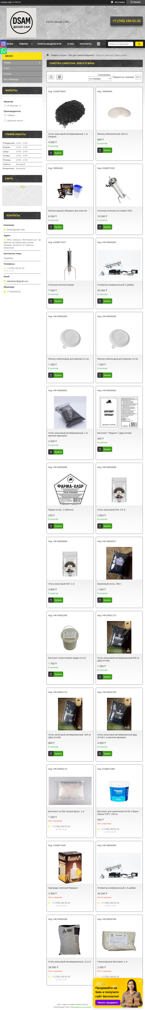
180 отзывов (120, 2)
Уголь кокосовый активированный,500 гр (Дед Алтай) (118, 659)
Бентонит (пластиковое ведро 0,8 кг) (67, 658)
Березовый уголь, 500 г (109, 583)
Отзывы (7, 74)
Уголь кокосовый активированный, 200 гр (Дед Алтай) (69, 736)
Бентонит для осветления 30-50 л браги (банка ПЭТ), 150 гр (117, 812)
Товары (23, 44)
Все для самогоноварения (81, 55)
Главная (8, 44)
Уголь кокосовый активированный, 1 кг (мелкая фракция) (68, 434)
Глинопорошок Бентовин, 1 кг (112, 961)
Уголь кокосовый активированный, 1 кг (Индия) (68, 135)
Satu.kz (85, 1004)
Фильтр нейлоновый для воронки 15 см (117, 359)
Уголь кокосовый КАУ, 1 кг (61, 583)
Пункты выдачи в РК (49, 44)
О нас (70, 44)
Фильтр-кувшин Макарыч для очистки (67, 210)
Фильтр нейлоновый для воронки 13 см (68, 359)
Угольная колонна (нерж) (61, 284)
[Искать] (139, 44)
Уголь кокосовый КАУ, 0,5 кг (111, 509)
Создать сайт (6, 2)
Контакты (85, 44)
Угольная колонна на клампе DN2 (114, 210)
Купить (58, 153)
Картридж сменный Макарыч (63, 888)
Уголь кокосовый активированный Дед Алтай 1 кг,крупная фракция (117, 736)
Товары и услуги (58, 55)
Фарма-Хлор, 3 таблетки (60, 509)
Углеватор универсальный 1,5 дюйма (116, 888)
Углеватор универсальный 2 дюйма (115, 284)
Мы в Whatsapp (11, 79)
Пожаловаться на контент (80, 1007)
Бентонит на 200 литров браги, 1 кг (66, 811)
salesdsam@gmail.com (17, 281)
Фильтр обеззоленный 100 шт (112, 134)
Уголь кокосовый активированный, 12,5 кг (69, 961)
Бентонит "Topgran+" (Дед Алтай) (114, 433)
